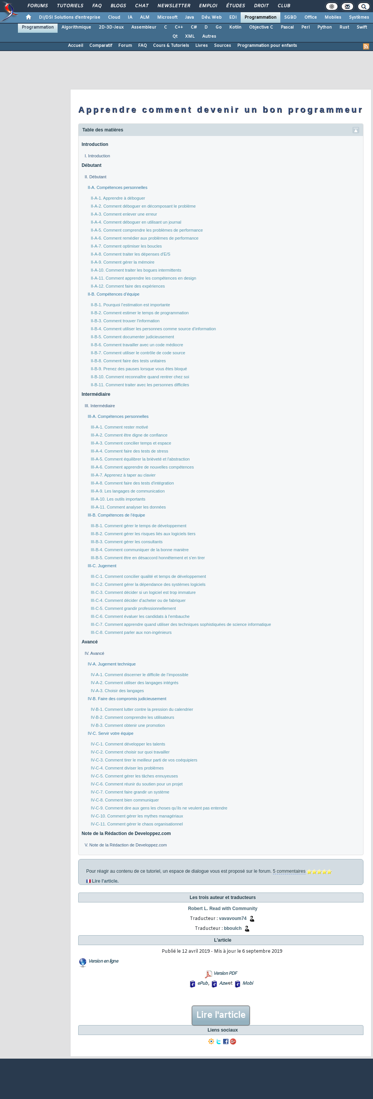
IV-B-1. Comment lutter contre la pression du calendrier (142, 709)
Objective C (261, 27)
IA (130, 17)
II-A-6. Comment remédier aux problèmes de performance (144, 238)
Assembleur (143, 27)
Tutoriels (70, 6)
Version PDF (224, 974)
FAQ (96, 6)
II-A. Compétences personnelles (118, 187)
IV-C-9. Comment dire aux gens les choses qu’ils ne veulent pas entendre (159, 808)
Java (189, 17)
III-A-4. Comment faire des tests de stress (129, 451)
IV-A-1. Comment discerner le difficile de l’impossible (139, 674)
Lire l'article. (105, 881)
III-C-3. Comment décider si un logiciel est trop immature (143, 592)
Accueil (75, 45)
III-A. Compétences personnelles (118, 416)
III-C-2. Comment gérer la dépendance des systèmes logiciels (148, 584)
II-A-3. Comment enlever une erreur (124, 214)
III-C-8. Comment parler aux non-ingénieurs (131, 632)
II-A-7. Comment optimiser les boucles (126, 246)
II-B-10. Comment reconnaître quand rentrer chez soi (140, 376)
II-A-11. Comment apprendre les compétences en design (143, 278)
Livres (201, 45)
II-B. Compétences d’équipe (114, 294)
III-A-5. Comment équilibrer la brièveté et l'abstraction (140, 459)
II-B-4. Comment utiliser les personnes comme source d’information (153, 328)
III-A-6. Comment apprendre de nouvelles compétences (142, 467)
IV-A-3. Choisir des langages (117, 690)
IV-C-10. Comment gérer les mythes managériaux (137, 816)
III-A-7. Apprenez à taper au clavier (123, 475)
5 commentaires (289, 871)
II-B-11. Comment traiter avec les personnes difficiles (140, 384)
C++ (179, 27)
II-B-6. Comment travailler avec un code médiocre (137, 344)
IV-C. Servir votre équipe (110, 733)
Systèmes (359, 17)
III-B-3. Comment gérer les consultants (126, 541)
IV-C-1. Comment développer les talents (128, 744)
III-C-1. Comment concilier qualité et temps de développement (148, 576)
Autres (209, 36)
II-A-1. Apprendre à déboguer (118, 198)
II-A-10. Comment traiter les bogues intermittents (136, 270)
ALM (145, 17)
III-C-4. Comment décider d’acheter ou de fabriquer (138, 600)
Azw (223, 984)
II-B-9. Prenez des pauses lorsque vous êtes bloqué (139, 368)
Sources (222, 45)
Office (310, 17)
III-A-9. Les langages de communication (128, 491)
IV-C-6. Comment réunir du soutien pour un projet (137, 784)
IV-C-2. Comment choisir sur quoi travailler (130, 752)
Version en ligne (103, 961)
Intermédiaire (96, 394)
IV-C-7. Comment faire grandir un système (130, 792)
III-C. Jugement (102, 565)
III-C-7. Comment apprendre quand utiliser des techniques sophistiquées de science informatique (181, 624)
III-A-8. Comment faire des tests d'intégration (132, 483)
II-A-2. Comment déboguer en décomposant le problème (143, 206)
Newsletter (173, 6)
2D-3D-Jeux (111, 27)
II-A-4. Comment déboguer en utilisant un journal (136, 222)
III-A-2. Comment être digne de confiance (129, 435)
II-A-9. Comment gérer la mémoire (122, 262)
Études (235, 6)
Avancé (90, 642)
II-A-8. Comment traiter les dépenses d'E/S (130, 254)
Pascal (287, 27)
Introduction (95, 144)
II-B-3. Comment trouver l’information (125, 320)
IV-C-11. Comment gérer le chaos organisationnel (137, 824)
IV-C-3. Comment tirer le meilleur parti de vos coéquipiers (144, 760)
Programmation (260, 17)
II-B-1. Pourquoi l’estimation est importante (130, 304)
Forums (37, 6)
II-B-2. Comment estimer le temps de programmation (140, 312)
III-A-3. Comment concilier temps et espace (131, 443)
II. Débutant (95, 176)
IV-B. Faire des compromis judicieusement (127, 698)
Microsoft (167, 17)
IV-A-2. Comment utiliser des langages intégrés (134, 682)
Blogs (117, 6)
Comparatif (100, 45)
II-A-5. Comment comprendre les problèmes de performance (147, 230)
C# (194, 27)
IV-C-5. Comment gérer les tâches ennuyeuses (134, 776)
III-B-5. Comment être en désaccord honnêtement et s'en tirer (148, 557)
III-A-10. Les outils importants (118, 499)
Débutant (91, 165)
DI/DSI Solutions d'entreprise (69, 17)
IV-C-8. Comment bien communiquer (125, 800)
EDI (233, 17)
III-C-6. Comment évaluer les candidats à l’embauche (140, 616)
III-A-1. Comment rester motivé (119, 427)
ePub (202, 984)
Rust (344, 27)
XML (190, 36)
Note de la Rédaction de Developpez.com (126, 833)
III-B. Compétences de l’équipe (116, 515)
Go (218, 27)
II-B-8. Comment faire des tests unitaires (128, 360)
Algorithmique (76, 27)
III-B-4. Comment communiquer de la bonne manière (140, 549)
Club (283, 6)
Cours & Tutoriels (171, 45)
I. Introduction (97, 156)
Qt (174, 36)
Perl (305, 27)
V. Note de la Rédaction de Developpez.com (126, 845)
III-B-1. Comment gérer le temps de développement (138, 525)
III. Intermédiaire (100, 405)
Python (324, 27)
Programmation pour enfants (267, 45)
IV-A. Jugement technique (112, 664)
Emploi (207, 6)
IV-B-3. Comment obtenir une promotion (128, 725)
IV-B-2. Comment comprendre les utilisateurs (132, 717)
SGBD (290, 17)
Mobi (247, 984)
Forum (125, 45)
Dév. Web (211, 17)
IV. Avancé (94, 653)
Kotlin (235, 27)
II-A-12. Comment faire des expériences (128, 286)
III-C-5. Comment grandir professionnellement (133, 608)
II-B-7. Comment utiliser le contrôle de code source (138, 352)
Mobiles (333, 17)
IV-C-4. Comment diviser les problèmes (127, 768)
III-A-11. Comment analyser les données (128, 507)
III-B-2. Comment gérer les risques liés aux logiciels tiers (143, 533)
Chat (141, 6)
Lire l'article (221, 1015)
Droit (261, 6)
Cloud (114, 17)
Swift (362, 27)
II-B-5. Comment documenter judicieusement (132, 336)
